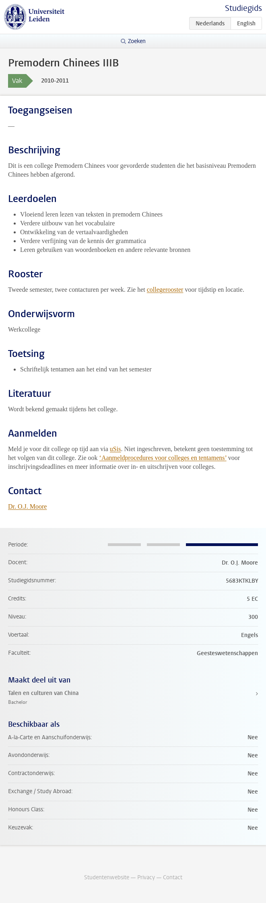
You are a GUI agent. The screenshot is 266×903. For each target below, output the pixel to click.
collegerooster (165, 289)
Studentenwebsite (106, 877)
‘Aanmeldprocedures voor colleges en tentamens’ (163, 457)
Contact (172, 877)
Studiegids (243, 8)
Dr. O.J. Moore (27, 506)
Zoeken (137, 41)
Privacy (146, 877)
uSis (115, 448)
